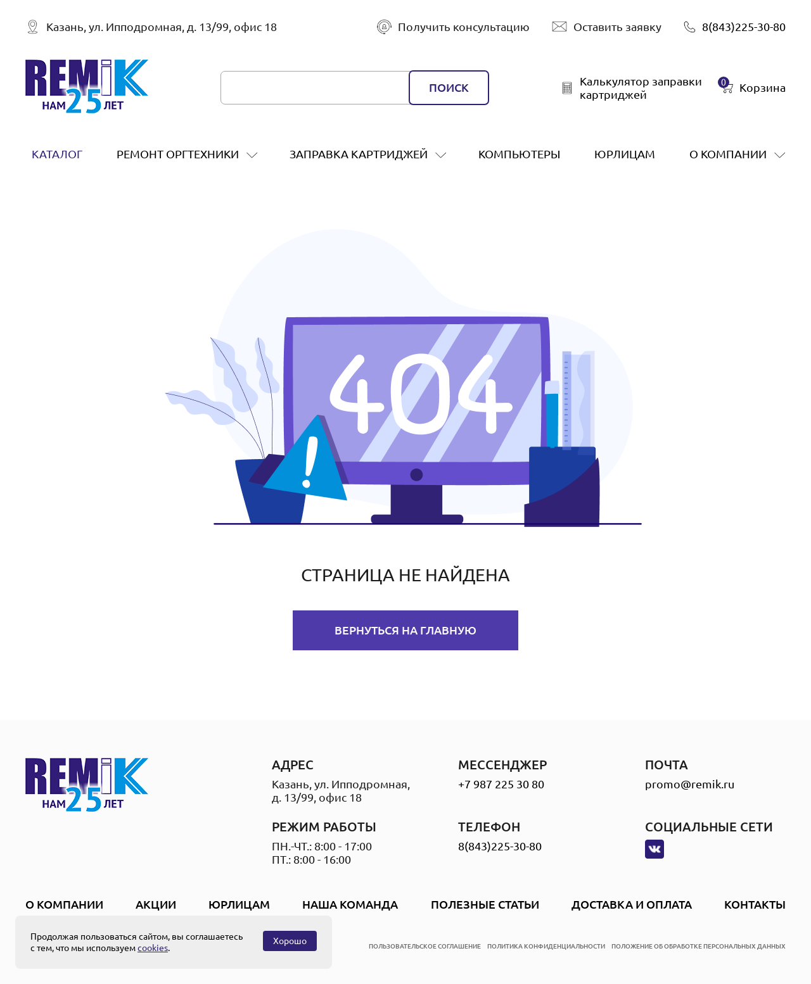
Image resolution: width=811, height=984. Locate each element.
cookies (152, 948)
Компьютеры (519, 154)
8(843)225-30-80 (500, 846)
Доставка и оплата (632, 904)
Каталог (57, 154)
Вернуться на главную (405, 630)
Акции (156, 904)
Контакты (755, 904)
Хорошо (290, 941)
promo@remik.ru (689, 784)
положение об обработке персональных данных (698, 946)
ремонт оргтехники (178, 154)
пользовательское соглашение (425, 946)
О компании (728, 154)
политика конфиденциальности (546, 946)
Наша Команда (350, 904)
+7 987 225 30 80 (501, 784)
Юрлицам (624, 154)
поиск (449, 87)
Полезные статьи (485, 904)
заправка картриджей (359, 154)
